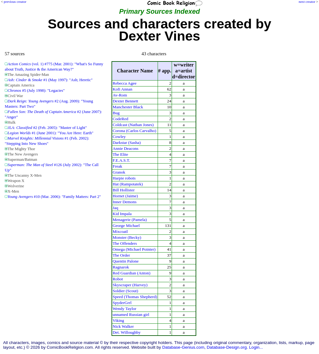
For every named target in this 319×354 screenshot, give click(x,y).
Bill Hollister (123, 190)
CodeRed (120, 118)
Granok (118, 172)
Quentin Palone (125, 261)
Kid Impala (121, 213)
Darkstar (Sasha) (126, 142)
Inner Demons (124, 201)
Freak (117, 166)
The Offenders (124, 243)
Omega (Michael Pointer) (133, 249)
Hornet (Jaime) (125, 196)
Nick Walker (123, 326)
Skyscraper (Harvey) (129, 285)
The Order (121, 255)
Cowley (119, 136)
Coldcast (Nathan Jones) (133, 124)
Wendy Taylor (124, 308)
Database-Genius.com (183, 347)
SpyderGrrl (121, 302)
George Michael (126, 225)
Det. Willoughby (126, 332)
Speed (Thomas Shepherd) (134, 296)
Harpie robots (124, 178)
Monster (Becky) (126, 237)
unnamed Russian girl (130, 314)
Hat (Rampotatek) (127, 184)
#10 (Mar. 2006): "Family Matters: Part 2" (54, 196)
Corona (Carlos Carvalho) (134, 130)
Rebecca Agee (124, 83)
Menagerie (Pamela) (129, 219)
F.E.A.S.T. (121, 160)
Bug (115, 113)
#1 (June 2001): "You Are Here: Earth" (50, 133)
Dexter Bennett (125, 101)
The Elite (120, 154)
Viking (118, 320)
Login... (256, 347)
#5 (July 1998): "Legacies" (35, 90)
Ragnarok (120, 267)
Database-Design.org (227, 347)
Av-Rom (119, 95)
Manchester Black (127, 107)
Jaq (115, 207)
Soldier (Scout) (125, 290)
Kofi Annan (122, 89)
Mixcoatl (120, 231)
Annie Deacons (125, 148)
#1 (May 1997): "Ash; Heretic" (50, 80)
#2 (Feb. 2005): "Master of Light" (47, 127)
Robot (117, 279)
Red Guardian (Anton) (131, 273)
